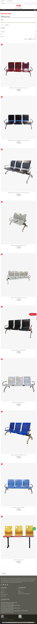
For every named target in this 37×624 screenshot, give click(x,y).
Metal (18, 36)
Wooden (18, 31)
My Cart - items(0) (18, 8)
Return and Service (4, 594)
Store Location (9, 0)
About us (2, 592)
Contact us (3, 590)
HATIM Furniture (11, 619)
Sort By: (25, 39)
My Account (3, 0)
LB (18, 34)
